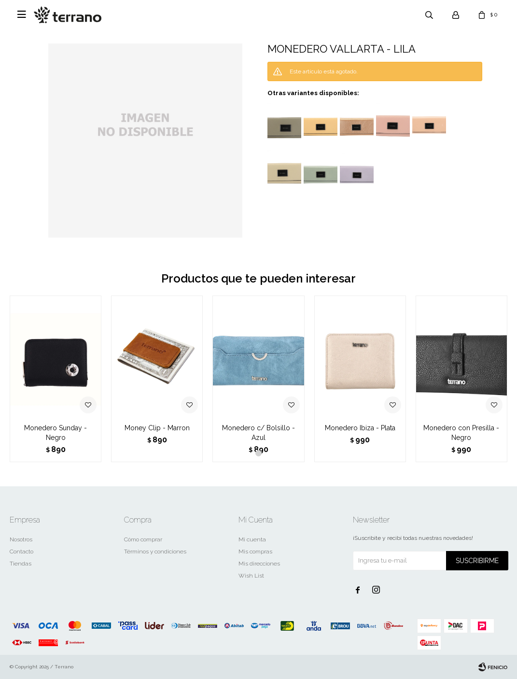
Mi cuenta (252, 539)
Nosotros (21, 539)
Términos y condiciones (155, 551)
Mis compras (255, 551)
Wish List (251, 575)
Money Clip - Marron (157, 428)
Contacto (21, 551)
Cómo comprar (143, 539)
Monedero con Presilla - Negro (461, 432)
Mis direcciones (259, 563)
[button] (258, 453)
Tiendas (20, 563)
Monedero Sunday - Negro (55, 432)
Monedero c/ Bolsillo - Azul (258, 432)
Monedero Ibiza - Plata (360, 428)
